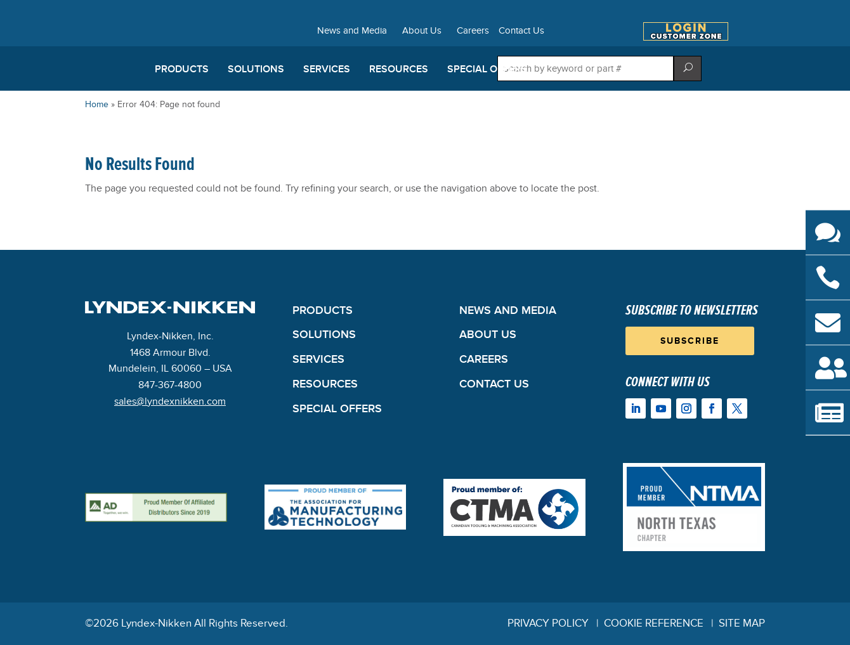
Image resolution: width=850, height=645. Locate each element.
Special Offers (487, 69)
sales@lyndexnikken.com (170, 401)
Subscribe (689, 341)
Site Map (742, 623)
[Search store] (585, 68)
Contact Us (521, 31)
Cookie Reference (653, 623)
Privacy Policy (548, 623)
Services (326, 69)
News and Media (352, 31)
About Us (421, 31)
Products (182, 69)
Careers (473, 31)
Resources (398, 69)
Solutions (256, 69)
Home (96, 104)
